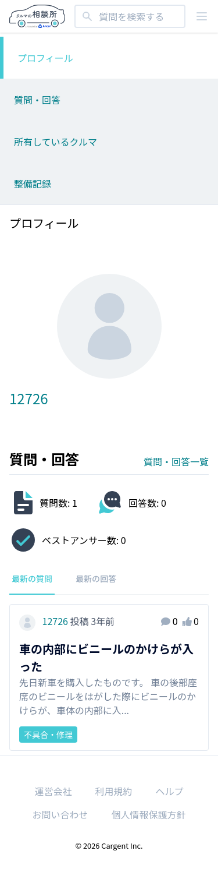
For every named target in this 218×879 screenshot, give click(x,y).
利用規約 (113, 791)
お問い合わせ (60, 814)
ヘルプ (170, 791)
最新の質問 (32, 578)
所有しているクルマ (55, 142)
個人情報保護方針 (149, 814)
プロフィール (45, 58)
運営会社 (53, 791)
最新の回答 (96, 578)
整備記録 (32, 183)
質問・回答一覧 (176, 461)
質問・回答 (37, 100)
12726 (44, 621)
